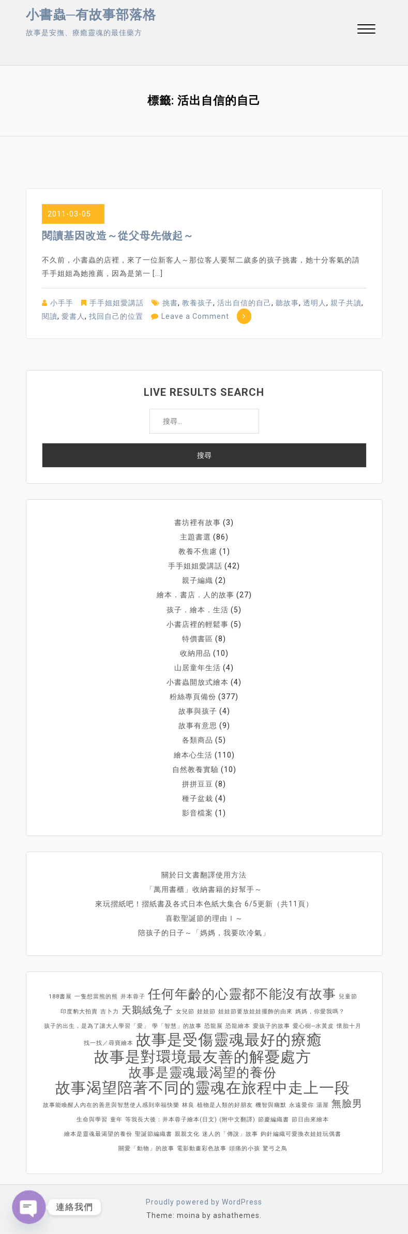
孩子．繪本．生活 (198, 609)
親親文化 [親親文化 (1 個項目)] (187, 1133)
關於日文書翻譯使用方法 (204, 874)
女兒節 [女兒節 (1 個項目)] (185, 1010)
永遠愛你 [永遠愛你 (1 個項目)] (301, 1104)
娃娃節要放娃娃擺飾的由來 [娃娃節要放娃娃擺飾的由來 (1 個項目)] (255, 1010)
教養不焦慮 (197, 551)
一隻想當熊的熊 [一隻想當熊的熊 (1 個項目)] (96, 995)
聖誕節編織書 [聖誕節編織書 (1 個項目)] (153, 1133)
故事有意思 (197, 725)
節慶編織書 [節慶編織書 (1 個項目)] (273, 1118)
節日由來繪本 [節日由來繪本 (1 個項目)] (310, 1118)
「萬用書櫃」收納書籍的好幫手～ (204, 888)
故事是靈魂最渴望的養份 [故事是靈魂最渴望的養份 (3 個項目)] (203, 1071)
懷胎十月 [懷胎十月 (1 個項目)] (349, 1025)
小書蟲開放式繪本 (198, 681)
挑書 (170, 303)
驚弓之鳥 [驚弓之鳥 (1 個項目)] (275, 1147)
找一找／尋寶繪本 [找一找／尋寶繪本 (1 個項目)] (108, 1042)
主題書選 (195, 537)
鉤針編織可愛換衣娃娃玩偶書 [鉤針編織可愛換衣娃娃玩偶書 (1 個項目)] (301, 1133)
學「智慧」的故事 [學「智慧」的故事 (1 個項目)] (177, 1025)
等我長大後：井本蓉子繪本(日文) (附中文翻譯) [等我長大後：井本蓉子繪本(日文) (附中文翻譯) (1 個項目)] (190, 1118)
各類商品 (197, 739)
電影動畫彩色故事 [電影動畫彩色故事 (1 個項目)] (201, 1147)
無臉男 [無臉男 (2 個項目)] (346, 1102)
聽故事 (287, 303)
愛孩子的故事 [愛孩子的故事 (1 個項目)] (271, 1025)
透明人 (314, 303)
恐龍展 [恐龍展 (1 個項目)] (213, 1025)
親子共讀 (345, 303)
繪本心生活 (193, 754)
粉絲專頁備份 (193, 696)
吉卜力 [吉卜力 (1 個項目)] (109, 1010)
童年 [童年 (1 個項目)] (116, 1118)
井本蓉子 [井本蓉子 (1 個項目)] (132, 995)
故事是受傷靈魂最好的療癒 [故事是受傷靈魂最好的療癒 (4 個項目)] (229, 1038)
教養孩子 (197, 303)
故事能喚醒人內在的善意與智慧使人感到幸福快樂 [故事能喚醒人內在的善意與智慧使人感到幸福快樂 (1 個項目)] (111, 1104)
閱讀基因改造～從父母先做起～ (118, 235)
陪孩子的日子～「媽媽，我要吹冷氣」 (204, 932)
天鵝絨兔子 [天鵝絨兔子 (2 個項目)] (147, 1009)
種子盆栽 (197, 797)
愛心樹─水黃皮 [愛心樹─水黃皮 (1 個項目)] (314, 1025)
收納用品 (195, 653)
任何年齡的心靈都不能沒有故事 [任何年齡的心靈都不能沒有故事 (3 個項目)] (242, 993)
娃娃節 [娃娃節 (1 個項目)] (206, 1010)
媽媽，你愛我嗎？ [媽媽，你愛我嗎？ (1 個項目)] (320, 1010)
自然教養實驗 (195, 768)
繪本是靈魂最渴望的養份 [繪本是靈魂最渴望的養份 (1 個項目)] (98, 1133)
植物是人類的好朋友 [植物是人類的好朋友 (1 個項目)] (225, 1104)
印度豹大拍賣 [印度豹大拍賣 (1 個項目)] (79, 1010)
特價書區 (197, 638)
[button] (366, 30)
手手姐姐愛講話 (116, 303)
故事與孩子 (197, 710)
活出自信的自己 (244, 303)
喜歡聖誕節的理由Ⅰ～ (204, 917)
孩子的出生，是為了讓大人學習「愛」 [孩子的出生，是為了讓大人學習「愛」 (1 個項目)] (96, 1025)
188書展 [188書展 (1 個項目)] (60, 995)
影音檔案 (197, 812)
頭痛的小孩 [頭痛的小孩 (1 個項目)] (244, 1147)
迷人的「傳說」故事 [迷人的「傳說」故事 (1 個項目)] (230, 1133)
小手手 (61, 303)
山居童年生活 (197, 667)
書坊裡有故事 (197, 522)
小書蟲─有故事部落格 (91, 14)
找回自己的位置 (116, 316)
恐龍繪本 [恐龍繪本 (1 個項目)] (237, 1025)
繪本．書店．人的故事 (195, 595)
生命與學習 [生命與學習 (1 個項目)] (92, 1118)
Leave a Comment (195, 316)
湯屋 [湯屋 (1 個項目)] (322, 1104)
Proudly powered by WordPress (204, 1201)
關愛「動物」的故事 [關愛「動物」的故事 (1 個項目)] (146, 1147)
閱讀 (49, 316)
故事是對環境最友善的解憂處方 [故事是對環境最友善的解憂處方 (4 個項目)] (202, 1055)
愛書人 (73, 316)
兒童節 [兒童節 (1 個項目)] (348, 995)
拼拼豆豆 (197, 783)
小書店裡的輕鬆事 (198, 624)
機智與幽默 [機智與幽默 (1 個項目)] (270, 1104)
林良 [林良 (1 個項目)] (188, 1104)
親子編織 (197, 580)
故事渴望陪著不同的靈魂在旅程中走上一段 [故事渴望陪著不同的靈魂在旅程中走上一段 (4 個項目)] (202, 1086)
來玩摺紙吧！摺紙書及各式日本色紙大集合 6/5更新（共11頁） (204, 903)
